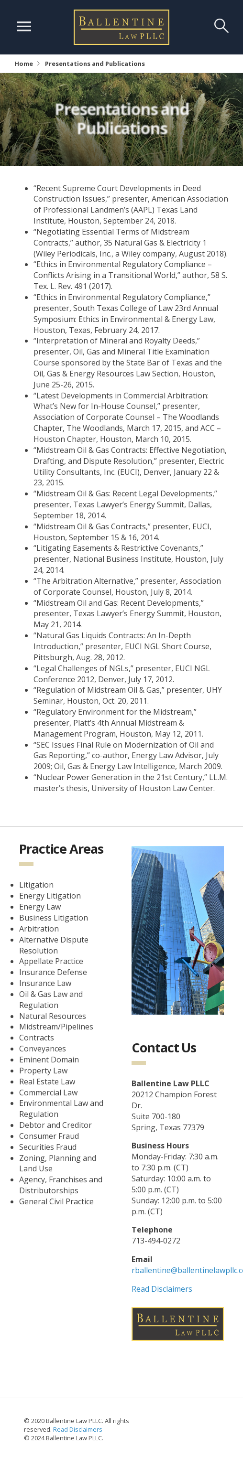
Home (23, 63)
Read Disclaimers (162, 1289)
